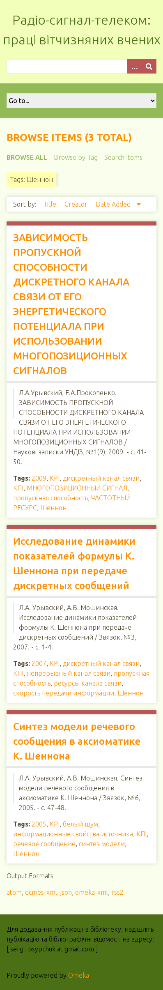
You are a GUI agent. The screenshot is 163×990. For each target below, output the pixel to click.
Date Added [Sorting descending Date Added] (114, 204)
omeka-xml (91, 892)
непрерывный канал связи (68, 673)
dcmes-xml (41, 892)
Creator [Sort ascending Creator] (76, 204)
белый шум (80, 824)
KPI (55, 478)
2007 (39, 663)
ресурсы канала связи (88, 683)
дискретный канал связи (101, 478)
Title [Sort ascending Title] (50, 204)
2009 (39, 478)
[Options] (134, 66)
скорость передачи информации (63, 693)
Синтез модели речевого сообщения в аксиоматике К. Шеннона (76, 741)
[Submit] (149, 66)
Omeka (78, 975)
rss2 (117, 892)
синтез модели (102, 843)
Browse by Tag (76, 157)
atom (14, 892)
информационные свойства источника (73, 834)
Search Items (123, 157)
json (66, 892)
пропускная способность (50, 498)
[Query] (81, 66)
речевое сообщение (44, 843)
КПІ (18, 488)
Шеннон (53, 507)
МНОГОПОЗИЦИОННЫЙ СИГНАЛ (77, 488)
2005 (39, 824)
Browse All (27, 157)
